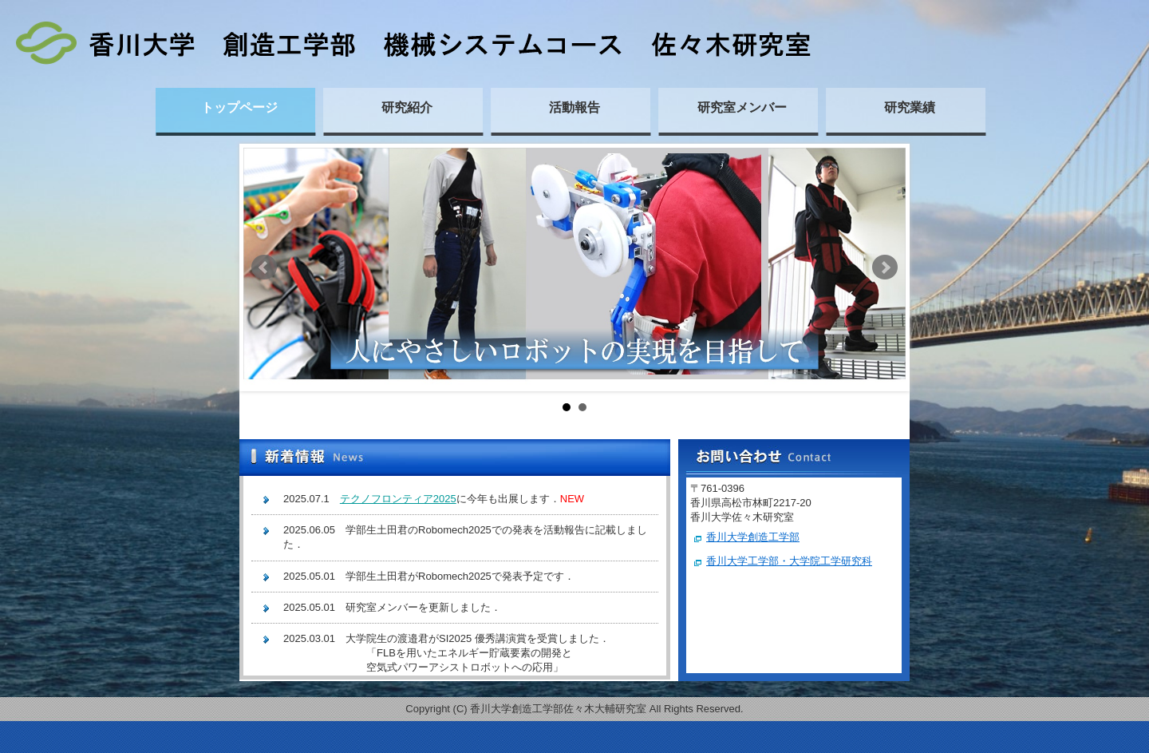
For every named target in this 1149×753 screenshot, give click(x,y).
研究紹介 (406, 107)
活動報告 (574, 107)
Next (885, 267)
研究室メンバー (742, 107)
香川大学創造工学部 (753, 537)
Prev (264, 267)
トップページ (239, 107)
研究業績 (909, 107)
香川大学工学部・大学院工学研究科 (789, 561)
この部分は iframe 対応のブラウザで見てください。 (454, 580)
